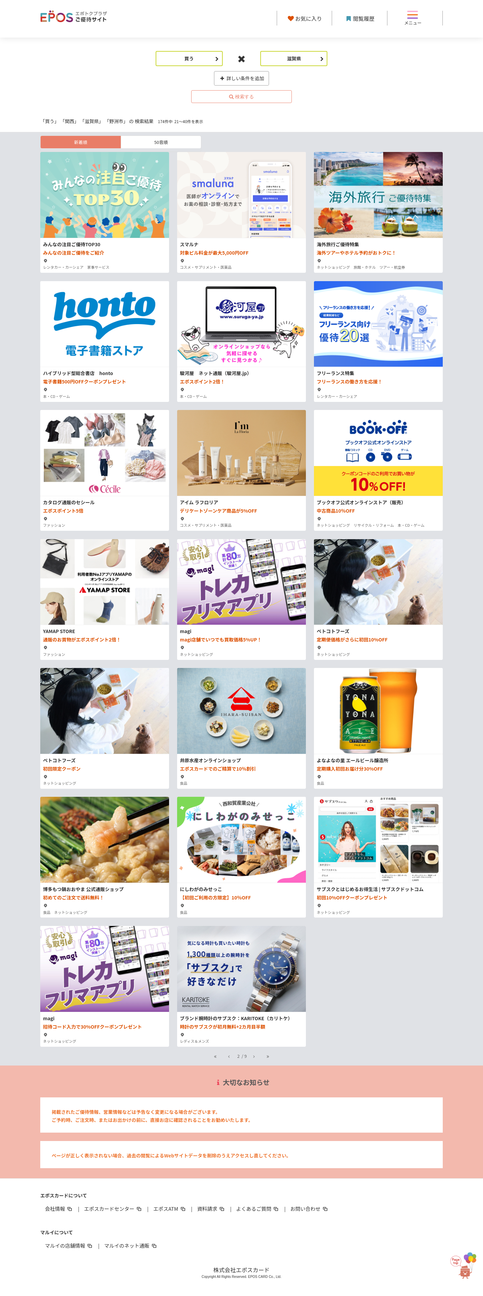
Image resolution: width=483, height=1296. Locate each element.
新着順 (80, 142)
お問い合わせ (309, 1208)
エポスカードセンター (113, 1208)
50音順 (161, 142)
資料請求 (211, 1208)
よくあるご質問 (257, 1208)
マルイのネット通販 (130, 1245)
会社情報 (59, 1208)
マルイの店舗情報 (69, 1245)
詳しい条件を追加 (241, 78)
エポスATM (169, 1208)
